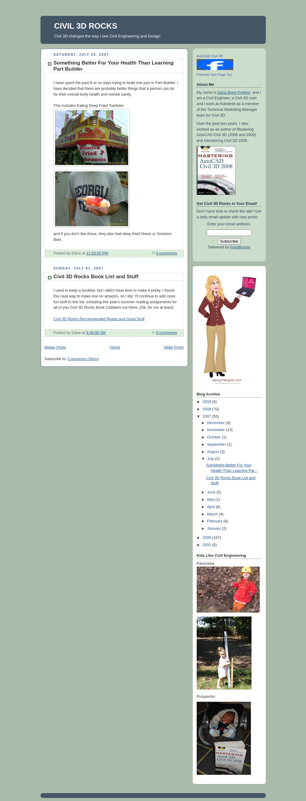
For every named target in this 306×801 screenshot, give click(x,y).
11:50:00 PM (97, 253)
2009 (207, 402)
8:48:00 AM (96, 333)
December (216, 423)
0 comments (166, 253)
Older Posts (174, 347)
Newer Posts (55, 347)
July (211, 459)
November (216, 430)
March (213, 514)
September (217, 444)
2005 (207, 545)
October (214, 437)
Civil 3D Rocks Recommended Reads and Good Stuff (99, 319)
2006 (207, 538)
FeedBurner (240, 247)
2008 (207, 409)
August (213, 452)
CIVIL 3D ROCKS (86, 25)
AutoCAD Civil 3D (210, 56)
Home (115, 347)
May (211, 499)
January (214, 528)
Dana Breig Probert (233, 92)
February (215, 521)
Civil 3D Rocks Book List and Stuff (96, 276)
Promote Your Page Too (214, 74)
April (211, 507)
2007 (207, 416)
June (211, 492)
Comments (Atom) (83, 359)
